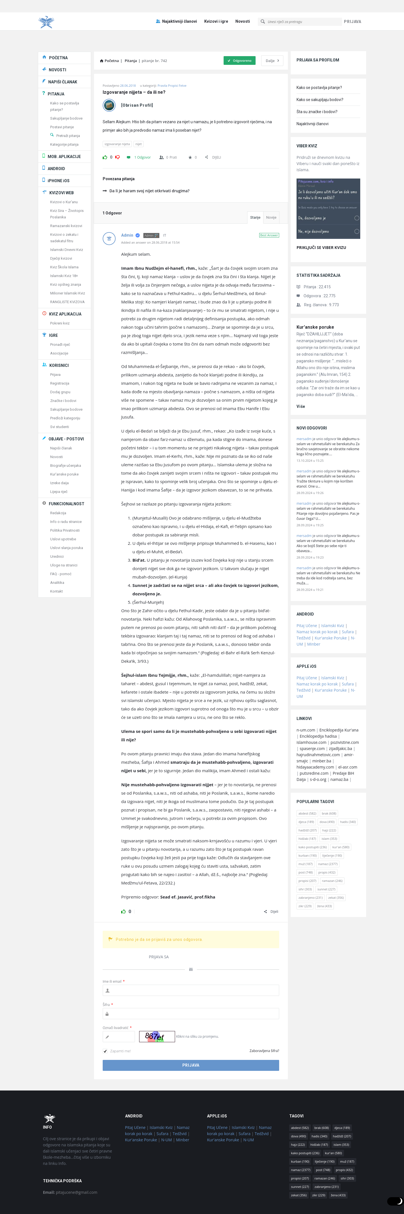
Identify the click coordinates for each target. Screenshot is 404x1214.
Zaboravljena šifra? (264, 1025)
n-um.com (306, 705)
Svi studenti (59, 402)
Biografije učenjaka (65, 440)
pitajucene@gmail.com (70, 1167)
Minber (313, 619)
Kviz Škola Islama (64, 242)
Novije (271, 192)
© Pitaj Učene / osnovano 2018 (202, 1202)
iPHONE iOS (59, 156)
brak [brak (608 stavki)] (329, 788)
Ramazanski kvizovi (66, 201)
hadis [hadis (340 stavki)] (348, 797)
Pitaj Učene (307, 600)
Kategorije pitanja (64, 119)
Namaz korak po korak (317, 606)
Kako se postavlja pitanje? (319, 62)
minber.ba (321, 736)
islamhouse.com (311, 717)
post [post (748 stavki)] (306, 847)
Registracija (59, 358)
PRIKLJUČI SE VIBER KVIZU (321, 222)
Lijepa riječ (59, 467)
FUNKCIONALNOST (66, 479)
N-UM (166, 1114)
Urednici (57, 531)
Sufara (348, 606)
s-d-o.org (318, 754)
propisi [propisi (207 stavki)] (307, 856)
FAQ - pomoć (61, 549)
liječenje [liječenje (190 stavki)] (332, 830)
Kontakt (56, 566)
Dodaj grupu (60, 367)
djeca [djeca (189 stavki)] (306, 797)
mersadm (304, 413)
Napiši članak (61, 423)
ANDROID (56, 143)
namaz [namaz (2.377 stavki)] (328, 839)
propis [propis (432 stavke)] (327, 847)
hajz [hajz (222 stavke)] (329, 805)
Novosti (242, 9)
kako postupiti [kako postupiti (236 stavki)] (313, 822)
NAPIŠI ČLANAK (62, 57)
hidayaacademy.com (315, 742)
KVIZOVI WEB (61, 168)
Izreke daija (59, 458)
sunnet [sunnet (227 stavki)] (326, 864)
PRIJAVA (352, 9)
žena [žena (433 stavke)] (324, 881)
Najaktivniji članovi (176, 9)
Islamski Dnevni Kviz (66, 225)
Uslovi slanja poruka (66, 523)
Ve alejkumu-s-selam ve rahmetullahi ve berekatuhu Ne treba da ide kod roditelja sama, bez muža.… (328, 551)
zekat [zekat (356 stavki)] (336, 872)
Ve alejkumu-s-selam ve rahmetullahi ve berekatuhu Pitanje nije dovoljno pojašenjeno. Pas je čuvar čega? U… (328, 486)
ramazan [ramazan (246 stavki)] (332, 856)
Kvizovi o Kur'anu (64, 177)
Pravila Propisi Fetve (172, 60)
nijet (139, 119)
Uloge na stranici (63, 540)
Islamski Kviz (332, 600)
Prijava (55, 349)
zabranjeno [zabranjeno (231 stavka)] (311, 872)
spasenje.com (312, 723)
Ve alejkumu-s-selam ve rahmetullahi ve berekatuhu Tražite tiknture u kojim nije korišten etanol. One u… (328, 454)
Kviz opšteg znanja (65, 259)
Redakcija (58, 488)
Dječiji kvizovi (61, 233)
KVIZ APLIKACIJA (65, 289)
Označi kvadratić (117, 1002)
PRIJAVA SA (159, 931)
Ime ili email (114, 956)
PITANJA (56, 69)
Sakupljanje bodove (66, 93)
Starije (255, 192)
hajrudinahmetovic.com (318, 729)
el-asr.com (347, 742)
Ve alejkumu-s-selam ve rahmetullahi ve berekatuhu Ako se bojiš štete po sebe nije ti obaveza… (328, 518)
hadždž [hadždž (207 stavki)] (308, 805)
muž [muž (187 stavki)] (306, 839)
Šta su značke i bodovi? (317, 86)
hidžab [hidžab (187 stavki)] (307, 813)
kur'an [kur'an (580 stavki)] (341, 822)
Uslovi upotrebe (63, 514)
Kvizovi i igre (216, 9)
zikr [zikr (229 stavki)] (305, 881)
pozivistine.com (344, 717)
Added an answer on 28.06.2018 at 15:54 (150, 217)
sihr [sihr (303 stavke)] (305, 864)
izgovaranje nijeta (117, 119)
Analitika (57, 557)
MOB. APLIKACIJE (64, 131)
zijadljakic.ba (340, 723)
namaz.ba (339, 754)
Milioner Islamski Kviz (67, 268)
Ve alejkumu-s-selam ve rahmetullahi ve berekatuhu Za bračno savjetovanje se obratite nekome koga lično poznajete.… (328, 421)
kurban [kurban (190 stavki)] (308, 830)
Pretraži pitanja (68, 111)
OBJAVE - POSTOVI (66, 414)
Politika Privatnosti (65, 505)
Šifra (108, 979)
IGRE (53, 310)
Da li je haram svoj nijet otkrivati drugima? (146, 165)
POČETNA (58, 33)
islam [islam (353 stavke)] (329, 813)
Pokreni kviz (60, 298)
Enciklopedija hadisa (318, 711)
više (301, 381)
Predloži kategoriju (65, 393)
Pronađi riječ (60, 319)
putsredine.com (314, 748)
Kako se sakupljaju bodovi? (320, 74)
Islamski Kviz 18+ (64, 251)
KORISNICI (59, 340)
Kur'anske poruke (315, 302)
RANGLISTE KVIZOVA (67, 277)
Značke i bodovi (63, 376)
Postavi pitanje (62, 102)
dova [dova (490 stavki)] (327, 797)
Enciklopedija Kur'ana (339, 705)
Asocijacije (59, 328)
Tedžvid (304, 613)
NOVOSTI (57, 45)
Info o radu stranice (66, 497)
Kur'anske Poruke (331, 613)
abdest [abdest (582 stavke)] (307, 788)
